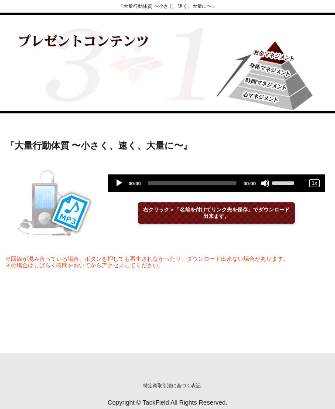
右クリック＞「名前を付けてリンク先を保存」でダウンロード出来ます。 (216, 213)
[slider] (192, 183)
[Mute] (265, 183)
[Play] (119, 183)
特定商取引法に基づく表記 (172, 385)
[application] (216, 183)
